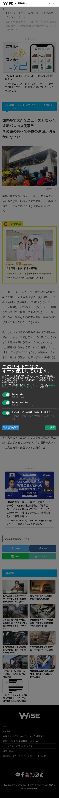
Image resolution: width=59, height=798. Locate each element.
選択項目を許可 (11, 427)
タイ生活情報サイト (21, 3)
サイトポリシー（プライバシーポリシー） (28, 385)
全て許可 (50, 427)
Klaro (53, 433)
